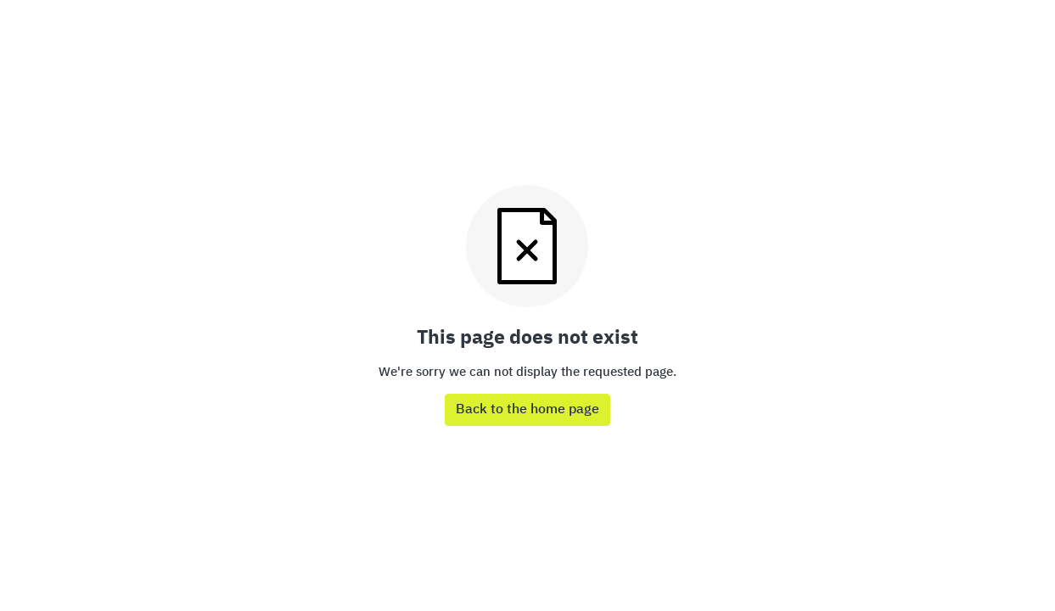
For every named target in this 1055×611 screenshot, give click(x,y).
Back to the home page (527, 410)
